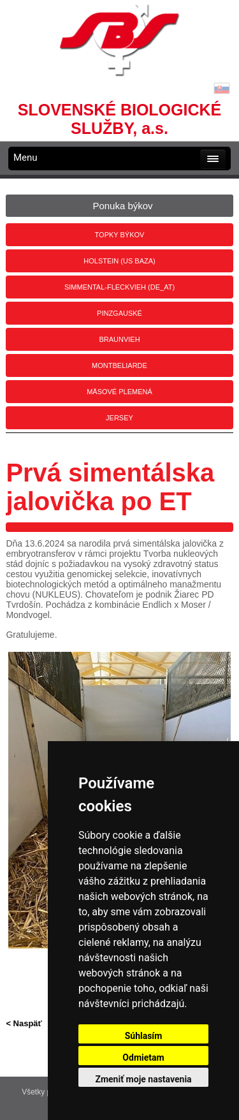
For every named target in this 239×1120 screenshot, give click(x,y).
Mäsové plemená (119, 391)
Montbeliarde (119, 365)
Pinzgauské (119, 313)
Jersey (119, 418)
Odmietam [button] (143, 1057)
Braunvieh (119, 339)
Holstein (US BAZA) (119, 261)
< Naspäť (23, 1023)
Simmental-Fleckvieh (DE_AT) (119, 287)
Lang (222, 88)
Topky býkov (120, 235)
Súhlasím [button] (144, 1036)
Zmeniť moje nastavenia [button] (143, 1079)
